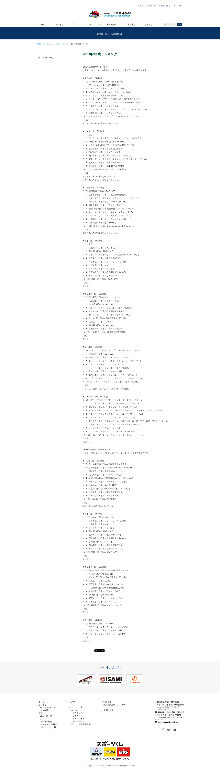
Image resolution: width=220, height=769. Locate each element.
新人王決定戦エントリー (114, 704)
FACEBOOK (163, 730)
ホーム (42, 24)
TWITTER (168, 730)
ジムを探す (45, 710)
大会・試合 (111, 24)
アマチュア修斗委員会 (81, 724)
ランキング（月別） (49, 724)
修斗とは (60, 24)
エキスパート (78, 718)
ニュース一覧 (47, 57)
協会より (148, 24)
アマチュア (77, 713)
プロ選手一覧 (46, 721)
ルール (43, 718)
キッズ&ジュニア (80, 721)
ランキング (65, 44)
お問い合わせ (165, 6)
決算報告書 (108, 710)
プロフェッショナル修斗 (51, 44)
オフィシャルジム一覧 (147, 6)
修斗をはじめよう (48, 707)
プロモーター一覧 (48, 727)
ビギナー (77, 715)
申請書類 (132, 24)
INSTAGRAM (174, 730)
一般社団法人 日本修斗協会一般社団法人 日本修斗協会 (110, 14)
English (178, 6)
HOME (38, 44)
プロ (75, 24)
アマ (92, 24)
